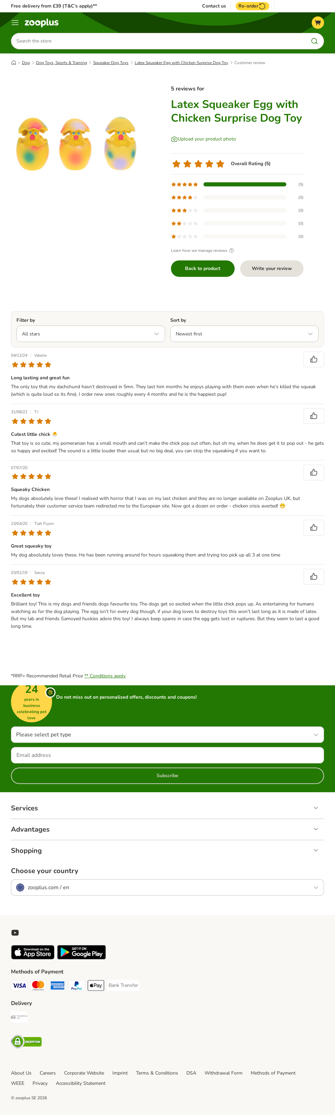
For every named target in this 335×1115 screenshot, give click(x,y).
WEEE (17, 1083)
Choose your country (44, 871)
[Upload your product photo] (203, 139)
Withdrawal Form (223, 1073)
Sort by (178, 320)
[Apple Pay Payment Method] (96, 987)
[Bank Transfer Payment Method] (123, 986)
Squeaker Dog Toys (110, 62)
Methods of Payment (273, 1073)
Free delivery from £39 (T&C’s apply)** (54, 6)
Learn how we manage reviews (203, 250)
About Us (21, 1073)
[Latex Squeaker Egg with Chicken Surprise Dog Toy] (76, 142)
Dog (26, 62)
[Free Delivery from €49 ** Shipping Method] (19, 1018)
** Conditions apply (105, 676)
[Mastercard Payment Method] (38, 987)
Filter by (25, 320)
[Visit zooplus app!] (32, 958)
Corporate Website (84, 1073)
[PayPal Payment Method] (77, 987)
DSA (191, 1073)
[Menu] (15, 22)
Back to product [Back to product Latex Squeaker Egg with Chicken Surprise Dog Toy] (202, 268)
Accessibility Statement (81, 1083)
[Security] (26, 1043)
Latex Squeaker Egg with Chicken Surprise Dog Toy (181, 62)
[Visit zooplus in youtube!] (15, 933)
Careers (48, 1073)
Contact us (214, 6)
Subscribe (167, 776)
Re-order (252, 6)
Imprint (120, 1073)
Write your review (272, 268)
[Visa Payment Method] (19, 987)
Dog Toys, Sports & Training (61, 62)
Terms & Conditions (157, 1073)
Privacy (40, 1083)
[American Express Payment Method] (57, 987)
